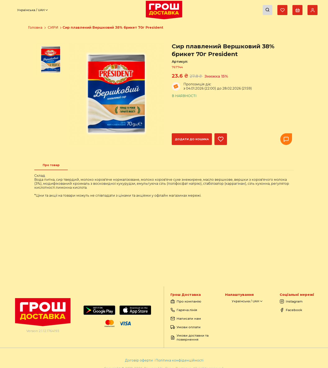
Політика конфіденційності (179, 360)
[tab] (51, 165)
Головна (35, 27)
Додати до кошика (192, 139)
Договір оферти (139, 360)
